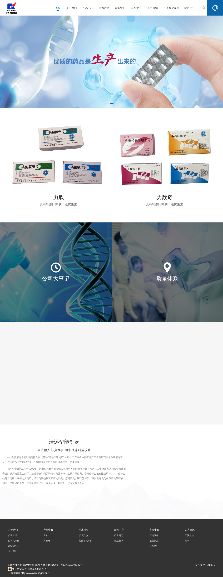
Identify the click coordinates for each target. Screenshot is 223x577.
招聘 (187, 540)
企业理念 (12, 551)
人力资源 (152, 7)
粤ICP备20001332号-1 (73, 564)
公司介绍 (12, 535)
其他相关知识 (85, 540)
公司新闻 (118, 535)
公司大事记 (13, 540)
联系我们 (154, 545)
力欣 (45, 535)
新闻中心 (120, 7)
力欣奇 (46, 540)
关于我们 (71, 7)
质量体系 (154, 540)
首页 (58, 7)
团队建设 (189, 535)
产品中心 (88, 7)
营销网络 (154, 535)
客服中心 (136, 7)
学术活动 (104, 7)
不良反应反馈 (171, 7)
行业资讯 (118, 540)
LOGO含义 (13, 545)
